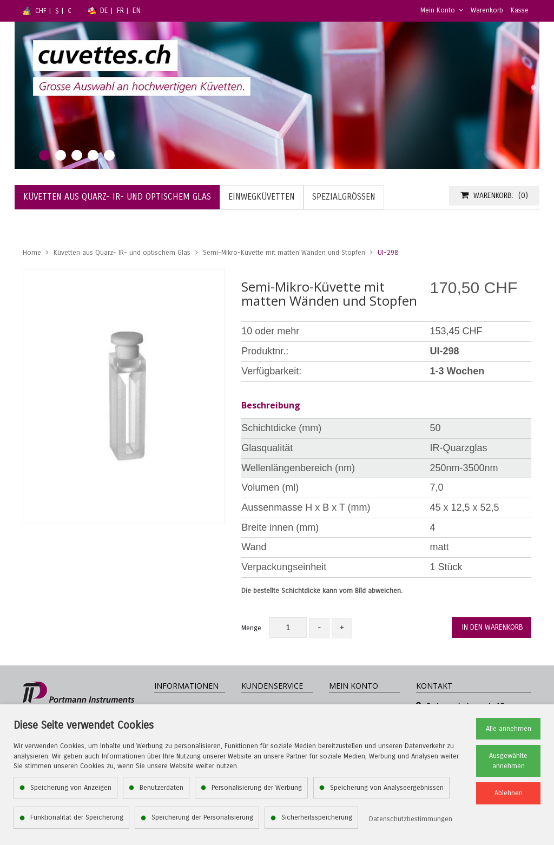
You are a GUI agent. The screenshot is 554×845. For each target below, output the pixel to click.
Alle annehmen (508, 728)
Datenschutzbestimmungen (410, 819)
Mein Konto (441, 10)
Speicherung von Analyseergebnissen (387, 787)
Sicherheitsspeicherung (316, 817)
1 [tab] (44, 155)
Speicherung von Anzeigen (70, 787)
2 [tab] (60, 155)
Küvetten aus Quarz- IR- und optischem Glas (122, 252)
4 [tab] (93, 155)
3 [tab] (76, 155)
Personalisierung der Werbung (257, 787)
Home (32, 252)
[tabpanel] (277, 95)
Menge (251, 628)
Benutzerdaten (161, 787)
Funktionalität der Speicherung (76, 817)
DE (104, 10)
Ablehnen (508, 793)
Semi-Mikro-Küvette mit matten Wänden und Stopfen (284, 252)
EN (137, 10)
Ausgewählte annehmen (508, 760)
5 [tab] (109, 155)
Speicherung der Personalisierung (202, 817)
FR (120, 10)
